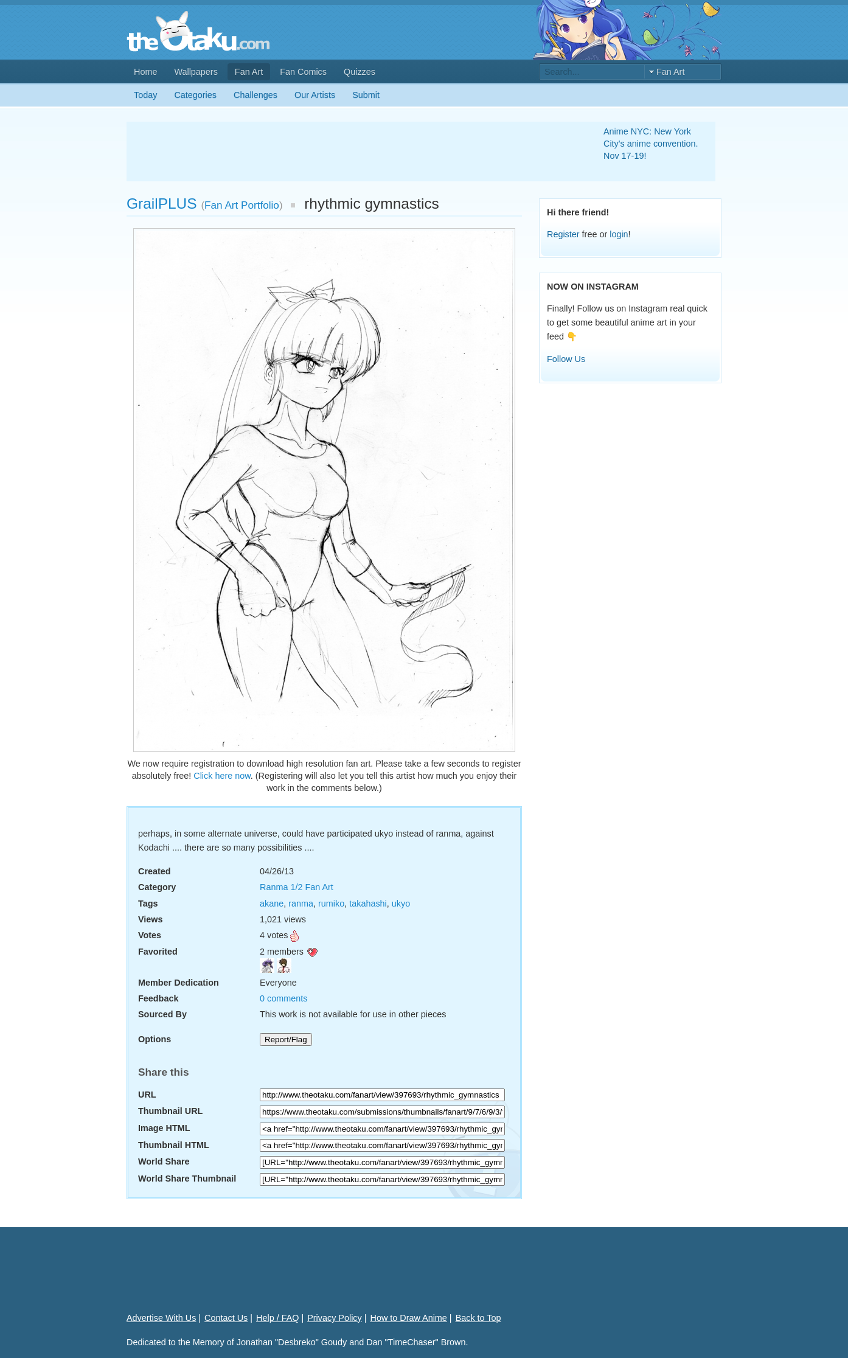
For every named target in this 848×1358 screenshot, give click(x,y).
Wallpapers (195, 72)
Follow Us (566, 359)
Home (145, 72)
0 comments (283, 998)
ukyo (401, 903)
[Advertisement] (350, 151)
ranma (300, 903)
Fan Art (249, 72)
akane (271, 903)
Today (145, 95)
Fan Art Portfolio (241, 205)
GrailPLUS (162, 203)
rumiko (331, 903)
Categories (195, 95)
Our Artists (314, 95)
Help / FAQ (277, 1318)
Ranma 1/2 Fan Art (296, 887)
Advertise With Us (161, 1318)
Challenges (255, 95)
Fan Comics (303, 72)
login (619, 234)
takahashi (368, 903)
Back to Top (478, 1318)
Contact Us (226, 1318)
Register (563, 234)
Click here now (222, 776)
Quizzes (359, 72)
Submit (366, 95)
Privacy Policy (334, 1318)
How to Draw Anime (408, 1318)
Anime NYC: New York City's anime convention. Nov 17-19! (650, 144)
